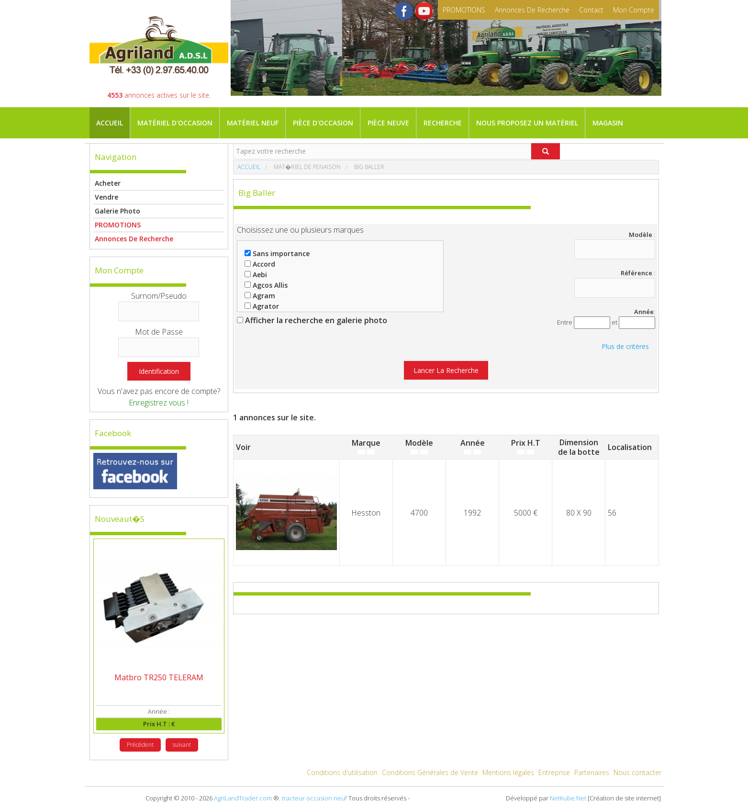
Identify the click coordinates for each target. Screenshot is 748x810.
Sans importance (277, 253)
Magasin (607, 122)
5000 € (525, 512)
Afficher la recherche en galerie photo (312, 320)
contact (591, 9)
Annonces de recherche (532, 9)
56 (612, 512)
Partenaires (591, 772)
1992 (472, 512)
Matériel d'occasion (174, 122)
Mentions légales (508, 772)
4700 (419, 512)
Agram (260, 295)
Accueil (109, 122)
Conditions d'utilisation (342, 772)
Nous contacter (637, 772)
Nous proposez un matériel (527, 122)
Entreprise (554, 772)
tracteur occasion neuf (314, 798)
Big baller (368, 167)
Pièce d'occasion (323, 122)
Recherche (443, 122)
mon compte (633, 9)
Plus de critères (625, 346)
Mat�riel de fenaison (306, 167)
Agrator (262, 306)
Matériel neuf (253, 122)
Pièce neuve (388, 122)
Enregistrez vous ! (159, 402)
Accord (260, 264)
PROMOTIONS (464, 9)
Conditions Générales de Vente (430, 772)
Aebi (256, 274)
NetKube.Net (568, 798)
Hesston (365, 512)
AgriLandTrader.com (243, 798)
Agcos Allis (266, 285)
